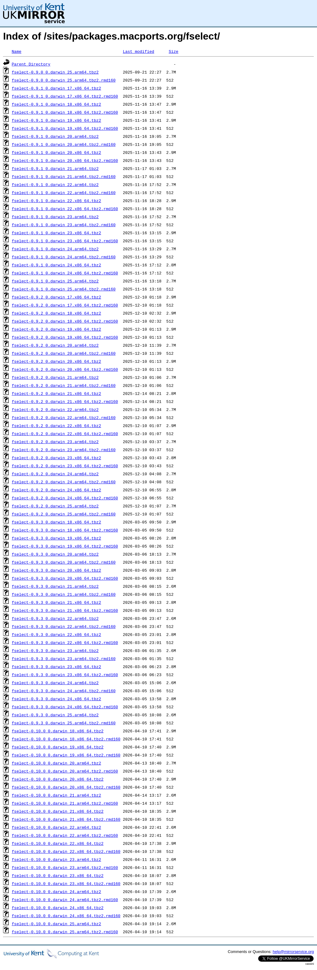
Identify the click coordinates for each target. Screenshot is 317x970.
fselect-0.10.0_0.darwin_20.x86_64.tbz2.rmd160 (66, 787)
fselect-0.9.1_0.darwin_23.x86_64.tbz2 (56, 232)
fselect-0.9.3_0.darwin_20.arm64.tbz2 (55, 554)
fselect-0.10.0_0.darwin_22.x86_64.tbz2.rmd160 (66, 851)
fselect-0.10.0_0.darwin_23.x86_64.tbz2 (57, 875)
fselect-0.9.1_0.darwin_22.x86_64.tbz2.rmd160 (65, 208)
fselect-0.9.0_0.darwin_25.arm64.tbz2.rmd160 (63, 80)
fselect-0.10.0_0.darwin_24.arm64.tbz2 (56, 891)
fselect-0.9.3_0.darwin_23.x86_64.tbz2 (56, 666)
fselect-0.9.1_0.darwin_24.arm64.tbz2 (55, 249)
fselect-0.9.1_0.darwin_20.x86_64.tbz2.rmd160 (65, 160)
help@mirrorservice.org (293, 951)
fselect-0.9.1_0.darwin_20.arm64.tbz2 (55, 136)
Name (16, 51)
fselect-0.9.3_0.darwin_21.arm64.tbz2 (55, 586)
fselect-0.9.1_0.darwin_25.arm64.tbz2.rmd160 (63, 289)
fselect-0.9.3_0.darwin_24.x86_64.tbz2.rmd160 (65, 706)
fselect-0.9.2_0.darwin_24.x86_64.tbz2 (56, 490)
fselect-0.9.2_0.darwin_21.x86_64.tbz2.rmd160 (65, 401)
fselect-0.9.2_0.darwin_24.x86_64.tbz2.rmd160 (65, 498)
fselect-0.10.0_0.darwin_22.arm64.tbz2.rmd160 (65, 835)
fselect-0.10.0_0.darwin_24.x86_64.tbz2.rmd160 (66, 915)
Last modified (138, 51)
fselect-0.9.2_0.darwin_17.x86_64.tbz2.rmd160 (65, 305)
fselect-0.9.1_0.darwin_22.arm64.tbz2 (55, 184)
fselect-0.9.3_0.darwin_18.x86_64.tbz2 (56, 522)
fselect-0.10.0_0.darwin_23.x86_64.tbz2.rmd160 (66, 883)
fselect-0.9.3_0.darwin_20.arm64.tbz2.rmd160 (63, 562)
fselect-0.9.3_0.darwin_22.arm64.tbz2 (55, 618)
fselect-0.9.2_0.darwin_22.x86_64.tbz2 (56, 425)
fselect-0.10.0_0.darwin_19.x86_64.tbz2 (57, 747)
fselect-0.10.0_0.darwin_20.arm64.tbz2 (56, 763)
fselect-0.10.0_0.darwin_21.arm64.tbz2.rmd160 (65, 803)
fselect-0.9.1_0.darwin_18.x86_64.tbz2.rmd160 (65, 112)
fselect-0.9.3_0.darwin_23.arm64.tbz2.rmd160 (63, 658)
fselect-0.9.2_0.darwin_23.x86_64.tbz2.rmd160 (65, 465)
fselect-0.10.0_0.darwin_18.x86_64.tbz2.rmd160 (66, 739)
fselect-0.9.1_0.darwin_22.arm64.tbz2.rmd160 (63, 192)
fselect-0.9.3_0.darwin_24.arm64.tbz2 (55, 682)
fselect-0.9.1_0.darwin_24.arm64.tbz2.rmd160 (63, 257)
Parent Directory (31, 64)
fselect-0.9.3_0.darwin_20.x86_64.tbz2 (56, 570)
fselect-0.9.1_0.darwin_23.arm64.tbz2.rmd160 (63, 224)
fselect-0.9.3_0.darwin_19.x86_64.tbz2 (56, 538)
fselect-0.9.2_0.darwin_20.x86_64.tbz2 (56, 361)
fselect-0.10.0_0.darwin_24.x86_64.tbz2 (57, 907)
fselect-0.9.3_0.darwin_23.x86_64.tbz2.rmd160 (65, 674)
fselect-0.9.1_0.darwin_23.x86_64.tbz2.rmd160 (65, 241)
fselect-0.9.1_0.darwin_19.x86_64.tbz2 (56, 120)
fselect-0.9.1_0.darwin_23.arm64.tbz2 (55, 216)
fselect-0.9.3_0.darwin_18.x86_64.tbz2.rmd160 (65, 530)
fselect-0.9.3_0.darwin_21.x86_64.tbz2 (56, 602)
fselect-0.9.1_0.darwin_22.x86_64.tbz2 (56, 200)
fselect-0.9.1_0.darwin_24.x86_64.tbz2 (56, 265)
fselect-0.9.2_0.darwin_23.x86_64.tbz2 (56, 457)
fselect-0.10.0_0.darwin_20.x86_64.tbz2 (57, 779)
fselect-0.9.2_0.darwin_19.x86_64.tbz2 (56, 329)
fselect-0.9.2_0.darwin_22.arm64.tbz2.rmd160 (63, 417)
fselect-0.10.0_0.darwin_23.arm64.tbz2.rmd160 (65, 867)
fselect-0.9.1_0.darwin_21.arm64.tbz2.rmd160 (63, 176)
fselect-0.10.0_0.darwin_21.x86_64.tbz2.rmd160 (66, 819)
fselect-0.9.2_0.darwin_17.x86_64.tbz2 (56, 297)
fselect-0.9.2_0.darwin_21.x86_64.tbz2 (56, 393)
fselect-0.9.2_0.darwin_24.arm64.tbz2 (55, 474)
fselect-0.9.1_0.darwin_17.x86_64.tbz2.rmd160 (65, 96)
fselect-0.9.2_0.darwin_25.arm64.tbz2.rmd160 (63, 514)
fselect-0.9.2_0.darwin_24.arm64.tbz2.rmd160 (63, 482)
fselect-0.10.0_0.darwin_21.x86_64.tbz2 (57, 811)
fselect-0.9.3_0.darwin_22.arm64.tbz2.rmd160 (63, 626)
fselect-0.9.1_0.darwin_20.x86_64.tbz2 (56, 152)
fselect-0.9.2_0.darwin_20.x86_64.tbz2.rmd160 (65, 369)
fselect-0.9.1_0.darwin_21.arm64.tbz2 (55, 168)
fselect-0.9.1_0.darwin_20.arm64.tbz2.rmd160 (63, 144)
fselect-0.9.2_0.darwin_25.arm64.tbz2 (55, 506)
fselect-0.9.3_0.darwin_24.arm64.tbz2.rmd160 (63, 690)
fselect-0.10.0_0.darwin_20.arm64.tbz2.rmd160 (65, 771)
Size (173, 51)
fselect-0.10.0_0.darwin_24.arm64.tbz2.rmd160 (65, 899)
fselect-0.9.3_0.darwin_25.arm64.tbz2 (55, 715)
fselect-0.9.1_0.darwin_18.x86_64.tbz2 (56, 104)
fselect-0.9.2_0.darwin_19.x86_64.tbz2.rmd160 (65, 337)
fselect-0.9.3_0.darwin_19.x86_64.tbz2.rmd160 (65, 546)
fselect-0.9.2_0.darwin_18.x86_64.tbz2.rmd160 (65, 321)
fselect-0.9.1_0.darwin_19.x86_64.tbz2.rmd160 (65, 128)
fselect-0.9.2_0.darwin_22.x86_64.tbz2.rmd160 (65, 433)
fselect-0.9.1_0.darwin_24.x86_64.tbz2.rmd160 (65, 273)
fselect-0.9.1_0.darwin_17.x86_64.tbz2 (56, 88)
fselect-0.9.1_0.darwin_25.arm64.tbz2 (55, 281)
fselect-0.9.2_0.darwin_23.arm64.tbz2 (55, 441)
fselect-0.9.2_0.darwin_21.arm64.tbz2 (55, 377)
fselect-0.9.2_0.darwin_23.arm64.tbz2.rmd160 (63, 449)
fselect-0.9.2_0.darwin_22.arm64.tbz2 (55, 409)
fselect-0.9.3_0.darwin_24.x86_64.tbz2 (56, 698)
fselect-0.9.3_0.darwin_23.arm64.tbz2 (55, 650)
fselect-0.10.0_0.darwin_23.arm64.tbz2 (56, 859)
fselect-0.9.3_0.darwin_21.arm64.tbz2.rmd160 (63, 594)
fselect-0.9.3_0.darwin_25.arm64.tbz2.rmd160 (63, 723)
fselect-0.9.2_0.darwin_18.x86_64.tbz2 (56, 313)
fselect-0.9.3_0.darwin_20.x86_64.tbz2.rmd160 (65, 578)
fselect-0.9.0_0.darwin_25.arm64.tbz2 (55, 72)
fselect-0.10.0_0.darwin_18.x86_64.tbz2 (57, 731)
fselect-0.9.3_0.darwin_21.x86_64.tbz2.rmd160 (65, 610)
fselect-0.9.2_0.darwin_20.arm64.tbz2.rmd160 (63, 353)
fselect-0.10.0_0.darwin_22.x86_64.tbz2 (57, 843)
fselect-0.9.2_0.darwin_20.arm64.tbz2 (55, 345)
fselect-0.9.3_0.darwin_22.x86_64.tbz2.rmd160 (65, 642)
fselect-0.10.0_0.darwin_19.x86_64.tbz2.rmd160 (66, 755)
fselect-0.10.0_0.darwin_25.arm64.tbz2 (56, 923)
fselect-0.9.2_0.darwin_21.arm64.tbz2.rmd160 (63, 385)
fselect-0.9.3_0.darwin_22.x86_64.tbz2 (56, 634)
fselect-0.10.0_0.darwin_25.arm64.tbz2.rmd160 (65, 931)
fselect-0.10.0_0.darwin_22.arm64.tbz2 (56, 827)
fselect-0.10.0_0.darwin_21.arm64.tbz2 (56, 795)
